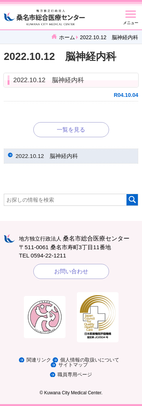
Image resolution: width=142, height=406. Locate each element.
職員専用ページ (75, 374)
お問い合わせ (71, 271)
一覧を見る (71, 129)
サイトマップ (73, 364)
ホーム (67, 37)
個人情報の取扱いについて (89, 359)
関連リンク (39, 359)
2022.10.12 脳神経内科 (48, 80)
